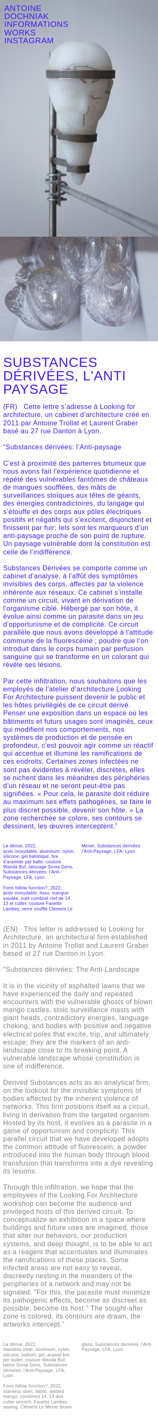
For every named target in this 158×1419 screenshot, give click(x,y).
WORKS (20, 32)
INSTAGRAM (29, 40)
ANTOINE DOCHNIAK (26, 12)
